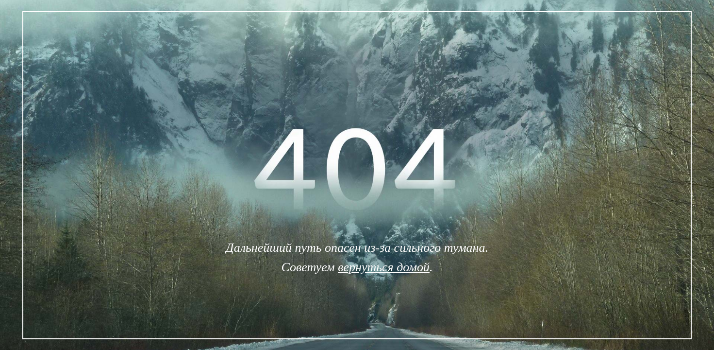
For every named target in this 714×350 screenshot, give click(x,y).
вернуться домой (384, 267)
